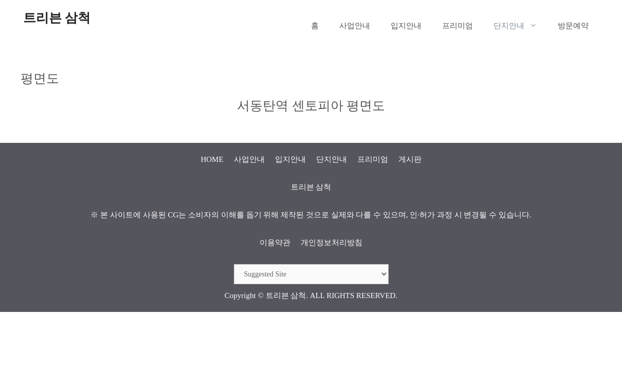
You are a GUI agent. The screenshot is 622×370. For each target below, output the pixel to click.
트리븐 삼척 (56, 18)
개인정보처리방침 (331, 242)
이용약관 (275, 242)
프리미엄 (457, 26)
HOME (211, 159)
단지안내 (520, 25)
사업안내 (354, 26)
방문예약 (573, 26)
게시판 (410, 159)
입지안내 (406, 26)
